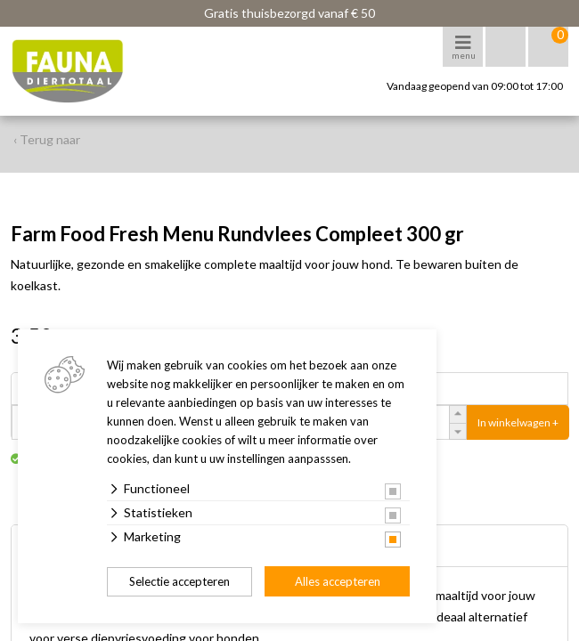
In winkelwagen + (518, 422)
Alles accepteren (337, 581)
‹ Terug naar (46, 139)
